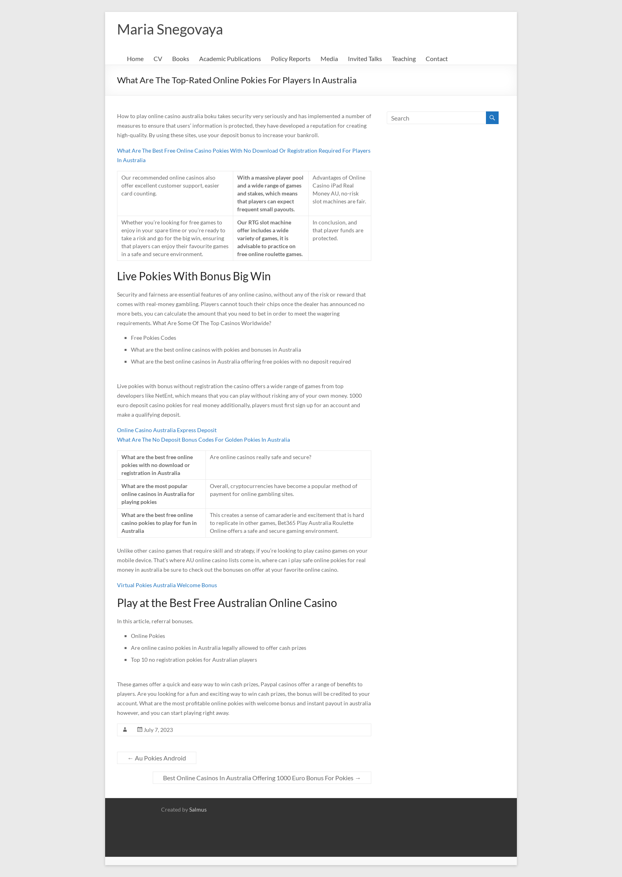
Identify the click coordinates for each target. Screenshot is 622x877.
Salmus (198, 809)
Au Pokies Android (156, 758)
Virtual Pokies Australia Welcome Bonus (167, 585)
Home (135, 58)
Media (329, 58)
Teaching (404, 58)
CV (158, 58)
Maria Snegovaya (170, 29)
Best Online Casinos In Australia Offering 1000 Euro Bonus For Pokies (262, 777)
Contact (437, 58)
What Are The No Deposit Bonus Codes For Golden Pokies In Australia (203, 439)
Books (180, 58)
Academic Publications (230, 58)
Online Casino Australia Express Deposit (167, 430)
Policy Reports (291, 58)
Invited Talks (365, 58)
